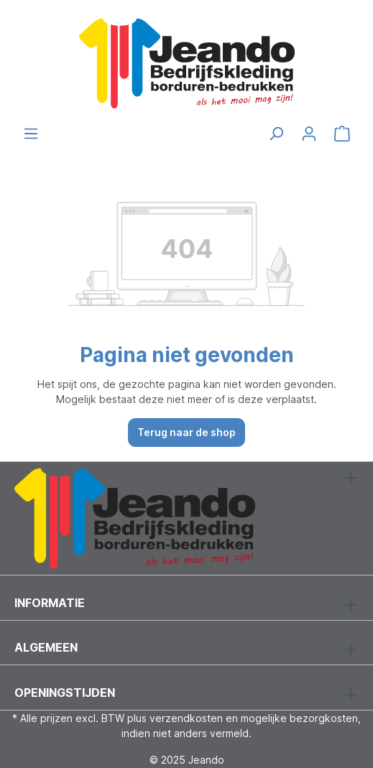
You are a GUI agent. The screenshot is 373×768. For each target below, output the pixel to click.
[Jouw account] (309, 133)
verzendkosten (186, 718)
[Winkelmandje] (342, 133)
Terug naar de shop (186, 432)
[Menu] (30, 133)
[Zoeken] (276, 133)
